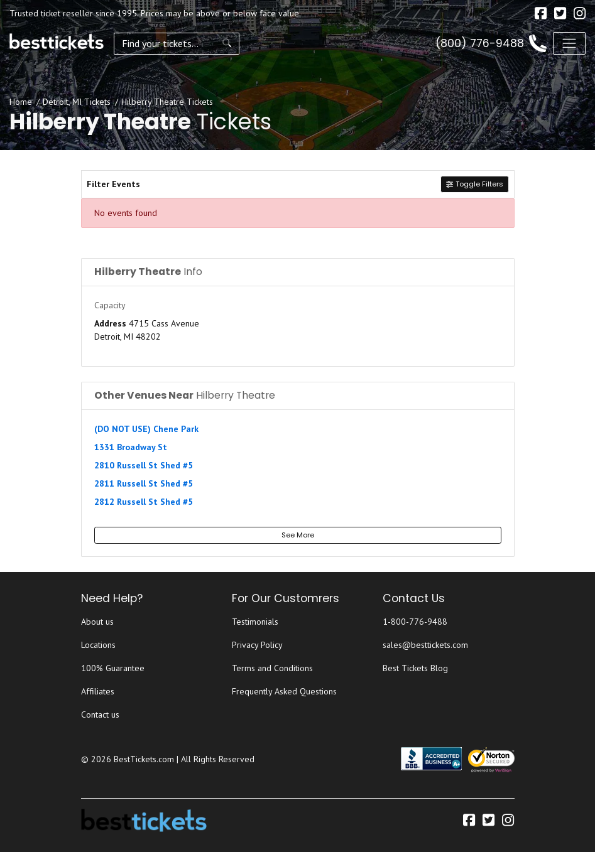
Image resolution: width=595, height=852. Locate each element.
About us (97, 621)
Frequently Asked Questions (284, 691)
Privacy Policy (257, 644)
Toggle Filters (474, 184)
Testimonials (255, 621)
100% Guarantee (113, 668)
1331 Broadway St (130, 447)
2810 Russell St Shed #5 (143, 465)
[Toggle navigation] (569, 43)
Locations (98, 644)
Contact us (100, 714)
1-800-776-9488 (415, 621)
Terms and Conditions (272, 668)
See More (297, 535)
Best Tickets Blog (415, 668)
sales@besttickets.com (425, 644)
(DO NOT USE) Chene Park (146, 428)
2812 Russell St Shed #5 (143, 501)
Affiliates (97, 691)
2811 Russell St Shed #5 (143, 483)
